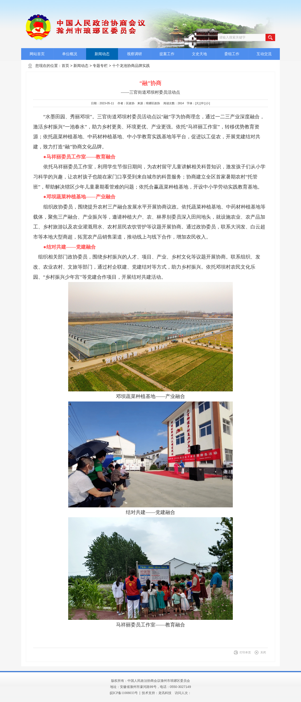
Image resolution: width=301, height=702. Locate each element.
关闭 (263, 652)
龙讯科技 (164, 693)
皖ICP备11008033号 (124, 693)
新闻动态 (102, 54)
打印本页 (245, 652)
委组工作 (231, 54)
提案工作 (166, 54)
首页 (65, 66)
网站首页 (37, 54)
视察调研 (134, 54)
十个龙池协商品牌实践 (131, 66)
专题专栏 (100, 66)
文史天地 (199, 54)
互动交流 (264, 54)
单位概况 (69, 54)
